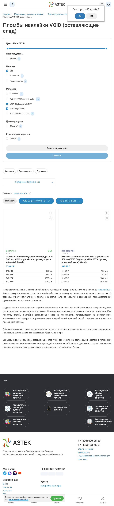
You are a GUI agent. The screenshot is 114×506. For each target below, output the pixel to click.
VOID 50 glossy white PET (19, 104)
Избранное (80, 500)
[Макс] (10, 473)
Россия (13, 139)
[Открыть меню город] (101, 4)
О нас (5, 484)
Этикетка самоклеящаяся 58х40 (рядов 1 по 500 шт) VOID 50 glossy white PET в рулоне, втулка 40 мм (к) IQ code (85, 259)
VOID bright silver (15, 108)
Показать (57, 155)
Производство (16, 81)
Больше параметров (57, 148)
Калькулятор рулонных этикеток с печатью (15, 394)
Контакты (7, 487)
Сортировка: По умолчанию (27, 182)
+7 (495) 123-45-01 (89, 444)
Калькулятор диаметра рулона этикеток (15, 408)
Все (9, 70)
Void (5, 381)
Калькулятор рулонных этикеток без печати (56, 394)
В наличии (15, 76)
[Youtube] (20, 473)
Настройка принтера (51, 486)
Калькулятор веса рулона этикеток (97, 408)
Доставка (7, 491)
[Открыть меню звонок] (108, 4)
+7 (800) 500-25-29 (89, 440)
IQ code (13, 59)
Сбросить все (22, 193)
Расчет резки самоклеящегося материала (98, 421)
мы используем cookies (18, 500)
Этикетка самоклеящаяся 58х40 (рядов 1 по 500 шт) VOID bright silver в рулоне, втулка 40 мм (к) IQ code (29, 259)
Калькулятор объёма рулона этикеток (97, 394)
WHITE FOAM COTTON (20, 114)
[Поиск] (12, 4)
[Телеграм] (5, 473)
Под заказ (41, 171)
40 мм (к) (14, 126)
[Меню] (5, 4)
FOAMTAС (14, 94)
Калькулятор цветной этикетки (15, 421)
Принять (57, 498)
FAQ (4, 494)
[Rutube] (15, 473)
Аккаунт (103, 500)
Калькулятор (84, 452)
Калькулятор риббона (56, 409)
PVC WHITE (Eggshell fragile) (23, 99)
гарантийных (104, 290)
